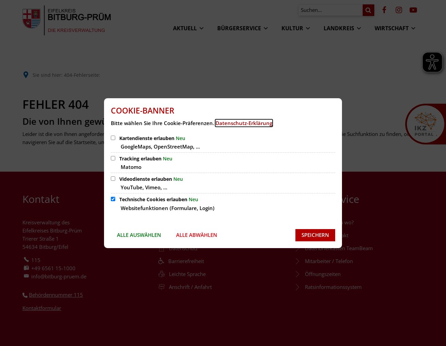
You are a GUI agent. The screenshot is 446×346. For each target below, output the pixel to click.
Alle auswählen (139, 234)
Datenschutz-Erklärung (244, 123)
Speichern (315, 234)
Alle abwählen (196, 234)
